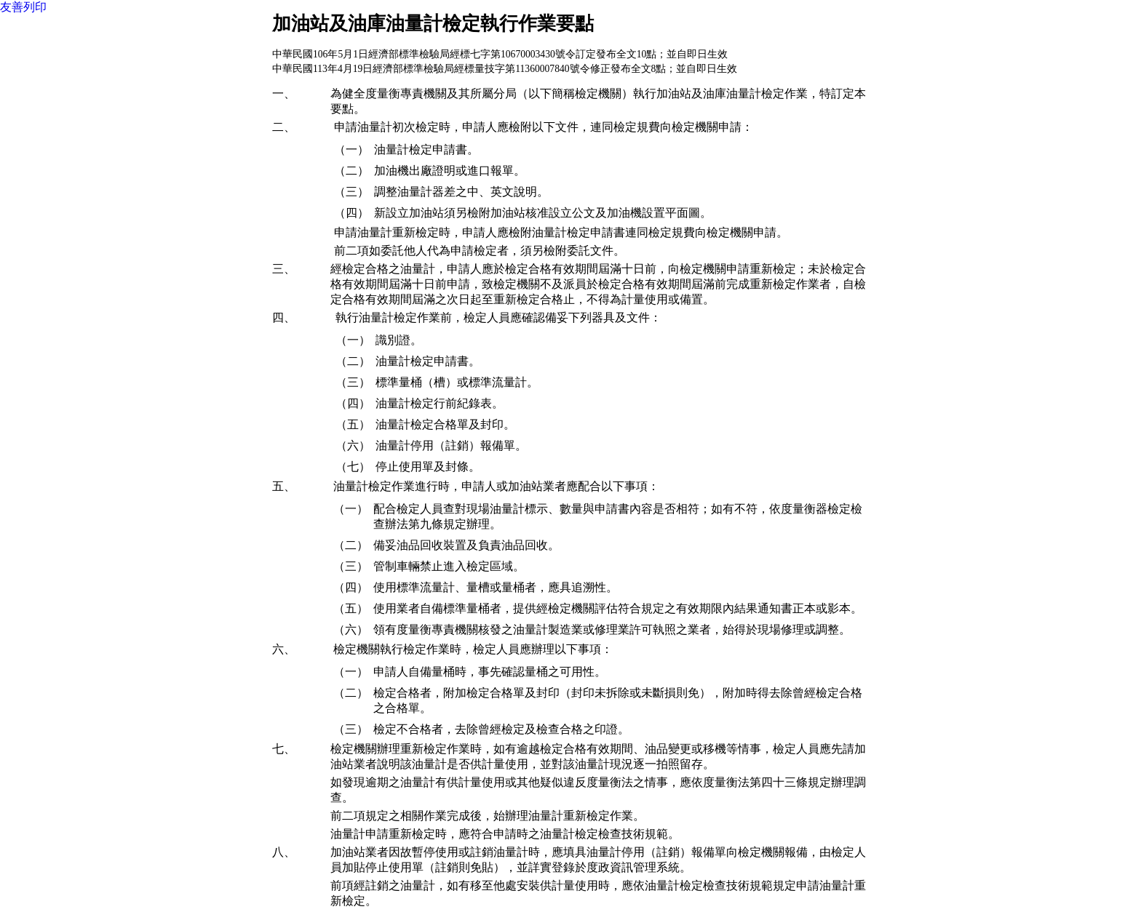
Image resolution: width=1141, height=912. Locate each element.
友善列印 (23, 7)
